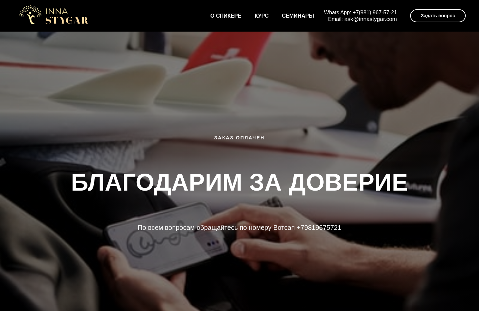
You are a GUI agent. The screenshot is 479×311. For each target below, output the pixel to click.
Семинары (298, 16)
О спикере (225, 16)
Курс (262, 16)
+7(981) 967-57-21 (375, 12)
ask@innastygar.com (370, 19)
